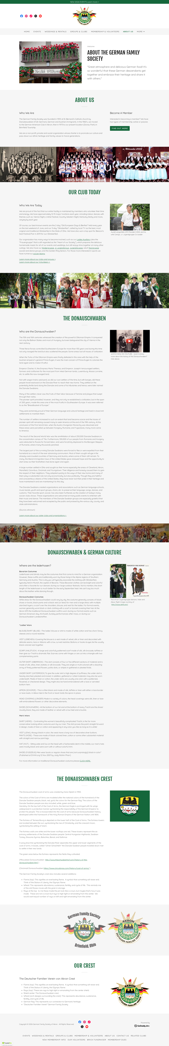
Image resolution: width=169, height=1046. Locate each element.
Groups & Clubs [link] (78, 32)
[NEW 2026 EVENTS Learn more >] (84, 1)
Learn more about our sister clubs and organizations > (43, 515)
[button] (141, 31)
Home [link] (27, 32)
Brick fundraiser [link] (96, 1040)
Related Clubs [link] (138, 1036)
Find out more (120, 128)
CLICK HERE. (85, 761)
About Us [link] (128, 32)
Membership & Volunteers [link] (105, 32)
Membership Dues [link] (117, 1040)
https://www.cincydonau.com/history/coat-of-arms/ (66, 868)
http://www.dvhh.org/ (119, 604)
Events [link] (37, 32)
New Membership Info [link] (54, 1040)
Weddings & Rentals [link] (56, 32)
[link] (21, 16)
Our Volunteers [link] (76, 1040)
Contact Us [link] (123, 1036)
